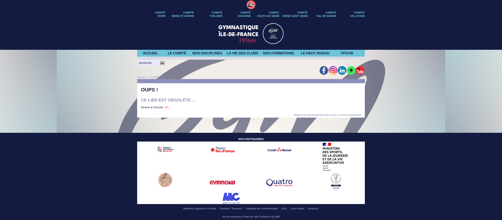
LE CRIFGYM (155, 77)
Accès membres (231, 216)
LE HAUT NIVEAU (315, 53)
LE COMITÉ (177, 53)
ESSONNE (244, 15)
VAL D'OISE (357, 15)
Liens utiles (301, 208)
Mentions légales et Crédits (195, 208)
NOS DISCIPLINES (207, 53)
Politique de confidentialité (262, 208)
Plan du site (251, 216)
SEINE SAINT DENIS (295, 15)
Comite (274, 12)
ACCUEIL (150, 53)
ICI (166, 107)
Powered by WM (271, 216)
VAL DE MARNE (326, 15)
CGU (286, 208)
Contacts (318, 208)
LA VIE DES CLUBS (242, 53)
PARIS (162, 15)
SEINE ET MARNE (183, 15)
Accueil (141, 77)
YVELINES (216, 15)
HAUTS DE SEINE (268, 15)
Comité (359, 12)
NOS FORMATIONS (278, 53)
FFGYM (347, 53)
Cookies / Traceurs (229, 208)
